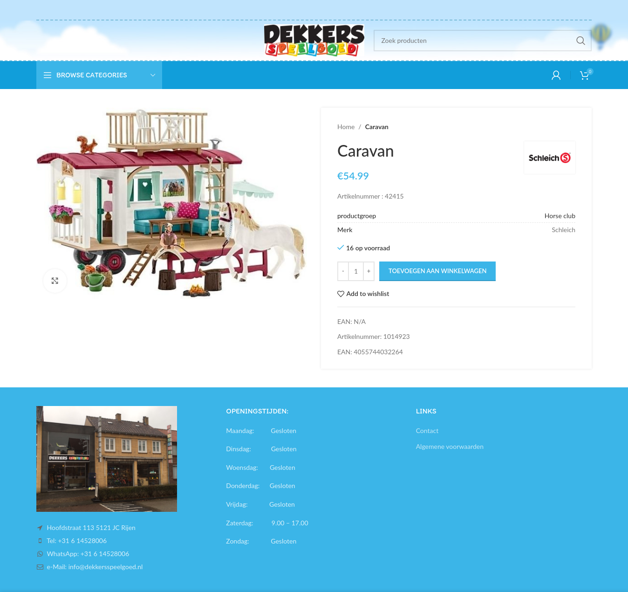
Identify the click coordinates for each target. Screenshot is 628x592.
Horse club (560, 216)
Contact (427, 430)
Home (346, 127)
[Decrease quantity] (343, 271)
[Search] (483, 40)
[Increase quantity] (369, 271)
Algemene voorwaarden (450, 446)
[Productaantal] (356, 271)
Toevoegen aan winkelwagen (437, 271)
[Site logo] (314, 39)
